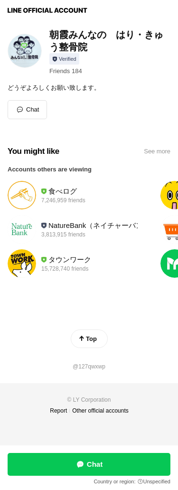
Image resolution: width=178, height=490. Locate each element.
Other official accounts (100, 410)
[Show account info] (64, 59)
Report (58, 410)
